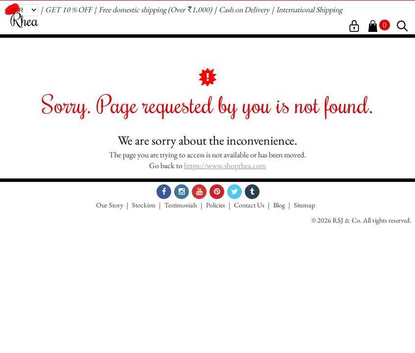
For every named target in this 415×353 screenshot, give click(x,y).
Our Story (109, 205)
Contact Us (249, 205)
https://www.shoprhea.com (225, 165)
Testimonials (180, 205)
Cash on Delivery (244, 9)
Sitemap (304, 205)
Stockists (144, 205)
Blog (279, 205)
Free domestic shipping (132, 9)
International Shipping (309, 9)
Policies (215, 205)
